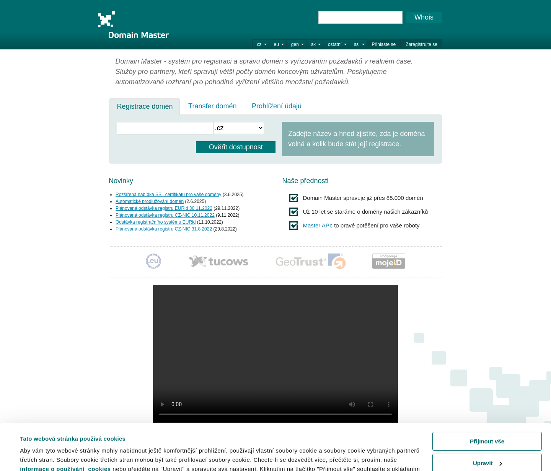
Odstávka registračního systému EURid (156, 222)
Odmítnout (487, 441)
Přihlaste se (384, 44)
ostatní (335, 44)
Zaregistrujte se (421, 44)
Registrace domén (145, 106)
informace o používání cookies (65, 425)
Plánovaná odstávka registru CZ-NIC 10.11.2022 (165, 215)
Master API (317, 225)
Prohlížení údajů (277, 106)
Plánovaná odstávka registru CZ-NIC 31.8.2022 (164, 229)
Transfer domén (212, 106)
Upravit (487, 419)
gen (295, 44)
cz (259, 44)
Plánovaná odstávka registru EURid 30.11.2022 (164, 208)
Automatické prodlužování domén (150, 201)
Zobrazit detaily (41, 455)
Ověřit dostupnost (236, 147)
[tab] (144, 106)
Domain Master (133, 24)
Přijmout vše (487, 397)
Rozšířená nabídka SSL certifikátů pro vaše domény (168, 194)
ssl (357, 44)
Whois (424, 17)
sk (313, 44)
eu (276, 44)
